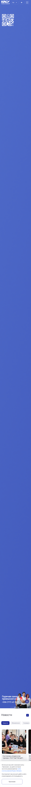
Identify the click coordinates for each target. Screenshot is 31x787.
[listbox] (14, 2)
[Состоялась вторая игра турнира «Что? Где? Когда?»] (14, 750)
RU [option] (13, 2)
